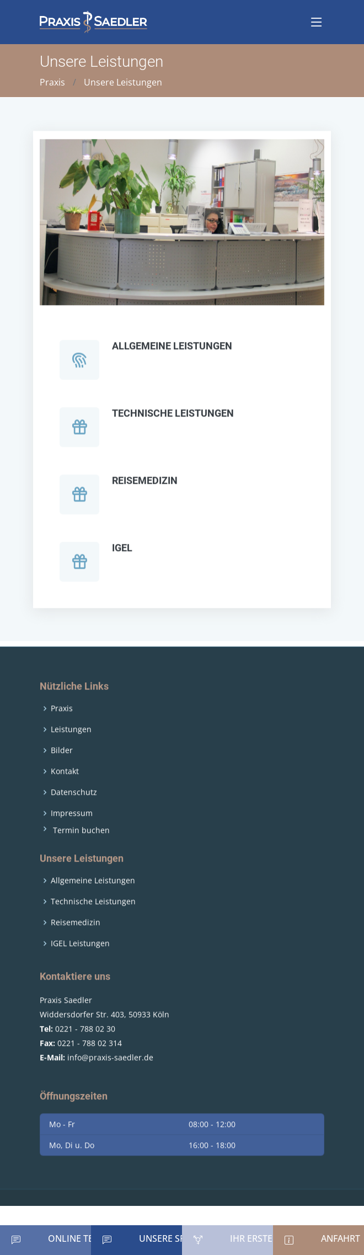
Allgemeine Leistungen (172, 351)
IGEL (122, 553)
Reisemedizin (145, 486)
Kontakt (65, 796)
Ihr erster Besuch (272, 1238)
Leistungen (71, 754)
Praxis (52, 82)
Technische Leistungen (173, 419)
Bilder (62, 775)
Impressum (72, 838)
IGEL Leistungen (80, 967)
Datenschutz (74, 817)
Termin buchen (81, 855)
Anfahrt (340, 1238)
